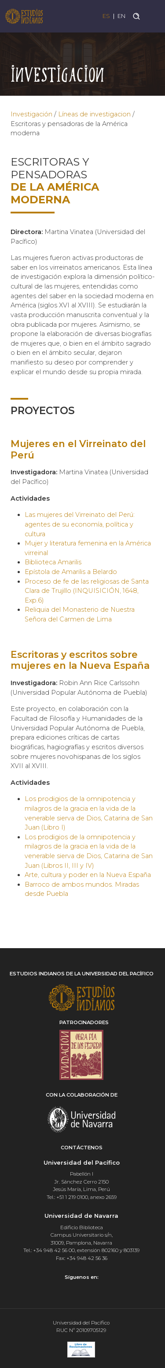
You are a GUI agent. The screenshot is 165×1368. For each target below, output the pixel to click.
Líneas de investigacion (94, 114)
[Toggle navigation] (152, 16)
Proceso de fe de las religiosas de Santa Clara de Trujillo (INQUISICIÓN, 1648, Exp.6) (87, 591)
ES (106, 16)
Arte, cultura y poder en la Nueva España (88, 875)
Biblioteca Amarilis (53, 562)
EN (121, 16)
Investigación (31, 114)
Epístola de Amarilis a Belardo (71, 572)
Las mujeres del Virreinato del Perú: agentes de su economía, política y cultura (80, 524)
